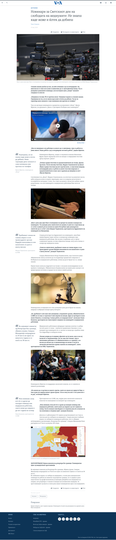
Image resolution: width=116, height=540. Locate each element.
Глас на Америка (39, 115)
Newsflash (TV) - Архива (40, 521)
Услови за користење (14, 524)
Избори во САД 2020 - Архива (41, 527)
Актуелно (34, 8)
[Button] (55, 32)
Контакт (10, 521)
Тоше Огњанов (35, 24)
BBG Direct (11, 533)
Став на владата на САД (40, 530)
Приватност (11, 527)
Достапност (11, 530)
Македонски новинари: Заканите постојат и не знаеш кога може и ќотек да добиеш (60, 113)
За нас (10, 518)
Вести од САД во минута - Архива (42, 524)
